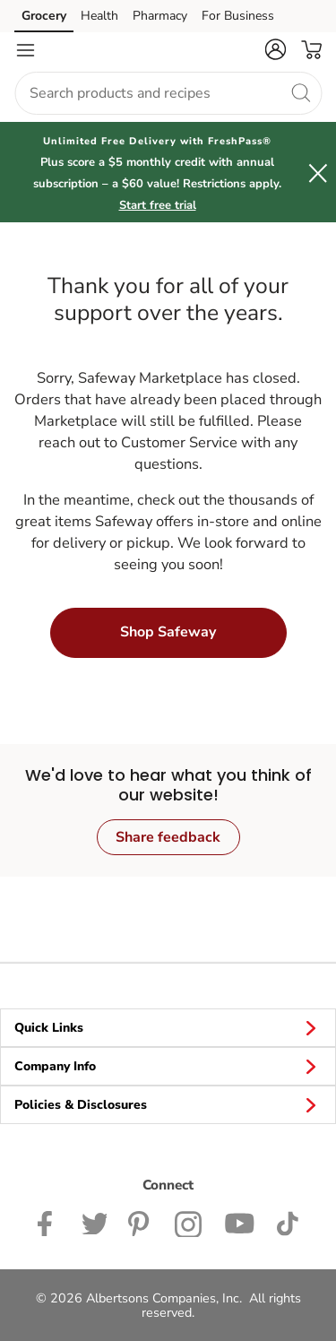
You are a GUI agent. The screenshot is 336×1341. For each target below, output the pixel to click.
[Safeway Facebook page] (49, 1222)
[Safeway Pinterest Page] (140, 1222)
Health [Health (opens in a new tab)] (99, 15)
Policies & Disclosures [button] (168, 1104)
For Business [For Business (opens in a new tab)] (238, 15)
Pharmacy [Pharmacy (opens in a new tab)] (160, 15)
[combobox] (168, 93)
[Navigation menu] (25, 50)
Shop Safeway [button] (168, 632)
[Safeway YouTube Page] (239, 1222)
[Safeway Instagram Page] (188, 1222)
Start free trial (157, 205)
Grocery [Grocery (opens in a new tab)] (44, 15)
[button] (275, 49)
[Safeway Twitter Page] (94, 1222)
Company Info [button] (168, 1066)
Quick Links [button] (168, 1027)
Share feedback (168, 837)
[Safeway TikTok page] (287, 1222)
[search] (300, 92)
